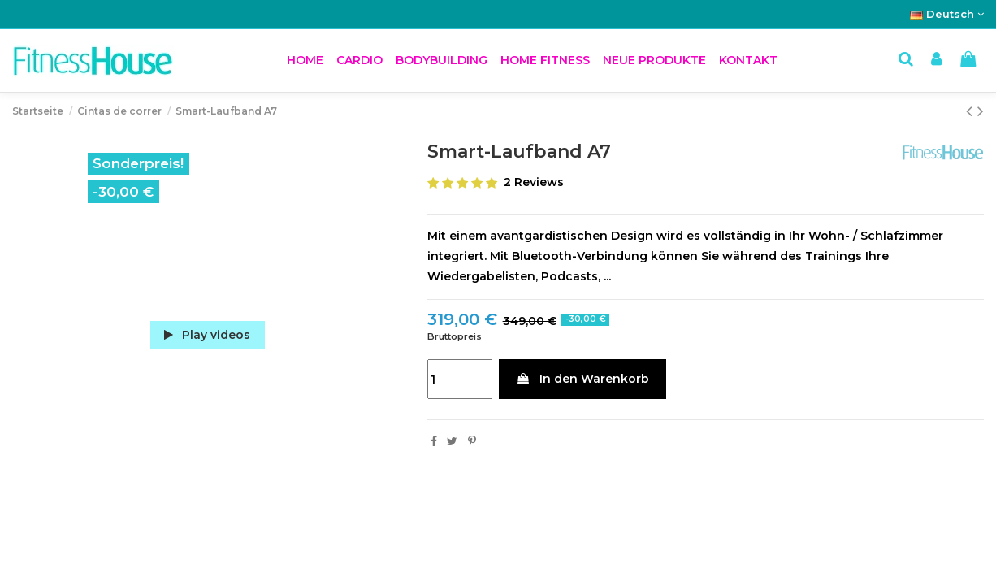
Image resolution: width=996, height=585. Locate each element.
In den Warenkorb (582, 378)
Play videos (207, 334)
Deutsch (947, 13)
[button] (359, 60)
